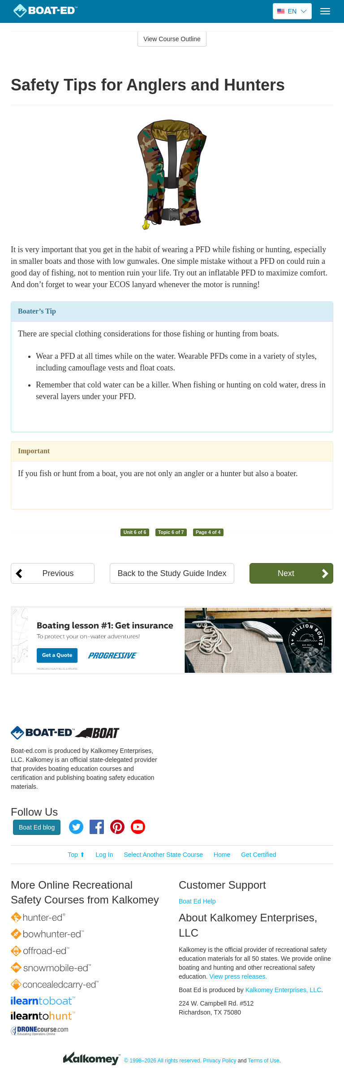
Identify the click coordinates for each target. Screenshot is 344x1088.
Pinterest (117, 827)
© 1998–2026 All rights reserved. (163, 1061)
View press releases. (238, 976)
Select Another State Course (163, 854)
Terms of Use (264, 1061)
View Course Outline (171, 39)
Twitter (76, 827)
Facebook (97, 827)
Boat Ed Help (197, 901)
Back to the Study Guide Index (171, 573)
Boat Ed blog (37, 827)
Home (222, 854)
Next (286, 573)
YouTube (138, 827)
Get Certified (258, 854)
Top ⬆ (76, 854)
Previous (58, 573)
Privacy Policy (219, 1061)
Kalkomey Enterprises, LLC (283, 989)
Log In (104, 854)
